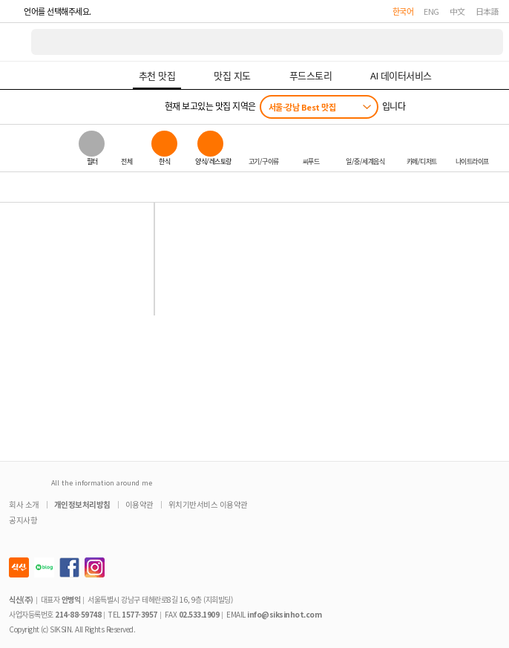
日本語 (487, 11)
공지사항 (23, 520)
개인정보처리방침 (82, 504)
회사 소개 (24, 504)
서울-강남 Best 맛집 (302, 107)
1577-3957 (139, 614)
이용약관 (139, 504)
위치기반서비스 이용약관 (208, 504)
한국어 (403, 11)
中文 (457, 11)
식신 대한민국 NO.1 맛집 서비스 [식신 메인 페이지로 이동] (16, 42)
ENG (431, 11)
